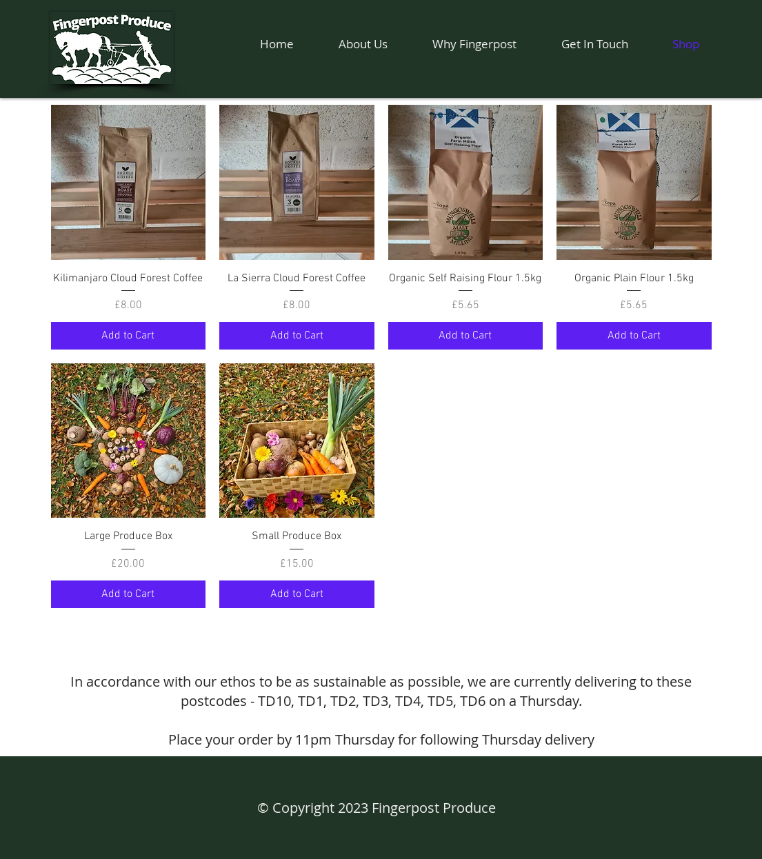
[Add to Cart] (128, 336)
